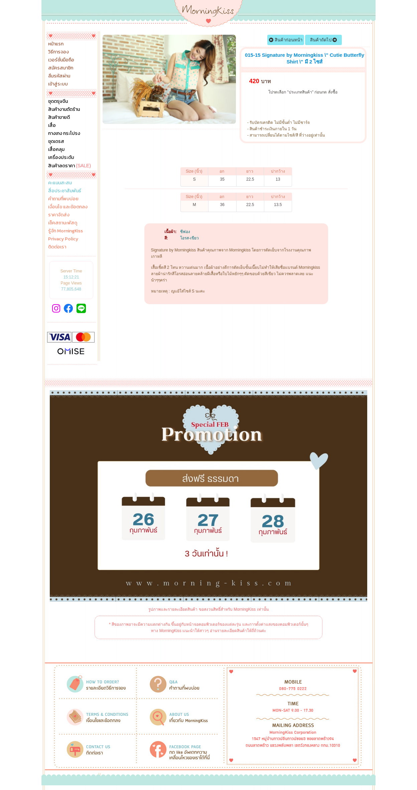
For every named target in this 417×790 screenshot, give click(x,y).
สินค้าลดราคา (69, 165)
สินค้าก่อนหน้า (285, 39)
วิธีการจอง (58, 52)
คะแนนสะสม (60, 183)
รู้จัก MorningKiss (65, 231)
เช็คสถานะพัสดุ (62, 223)
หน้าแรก (55, 44)
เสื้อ (52, 125)
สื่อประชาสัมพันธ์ (64, 191)
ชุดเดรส (56, 141)
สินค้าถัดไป (323, 39)
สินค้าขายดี (59, 117)
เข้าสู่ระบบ (58, 84)
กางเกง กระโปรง (64, 133)
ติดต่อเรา (57, 247)
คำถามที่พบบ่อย (63, 199)
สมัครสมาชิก (60, 68)
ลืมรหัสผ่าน (59, 76)
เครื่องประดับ (61, 157)
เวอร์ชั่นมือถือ (61, 60)
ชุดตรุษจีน (58, 101)
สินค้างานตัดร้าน (64, 109)
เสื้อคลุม (56, 149)
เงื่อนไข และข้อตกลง (68, 207)
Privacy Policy (63, 239)
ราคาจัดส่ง (59, 215)
